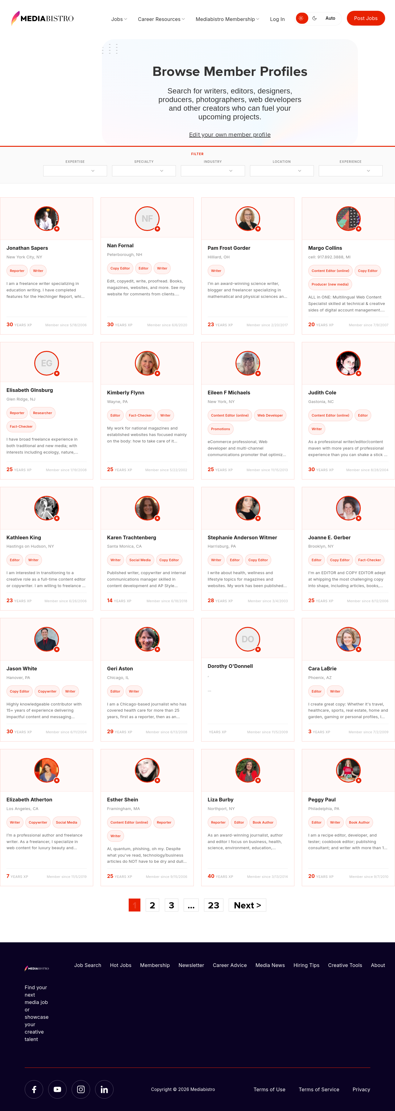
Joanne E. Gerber (329, 537)
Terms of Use (269, 1089)
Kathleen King (23, 537)
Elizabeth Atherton (29, 799)
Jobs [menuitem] (117, 19)
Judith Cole (322, 392)
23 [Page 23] (213, 905)
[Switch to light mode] (302, 18)
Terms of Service (319, 1089)
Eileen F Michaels (229, 392)
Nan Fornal (120, 245)
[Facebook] (34, 1089)
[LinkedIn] (104, 1089)
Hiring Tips (306, 965)
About (378, 965)
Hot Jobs (120, 965)
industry (213, 161)
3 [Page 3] (171, 905)
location (282, 161)
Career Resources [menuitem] (159, 19)
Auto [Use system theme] (330, 18)
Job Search (88, 965)
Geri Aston (120, 668)
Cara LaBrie (322, 668)
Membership (155, 965)
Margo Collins (325, 248)
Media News (270, 965)
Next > (247, 905)
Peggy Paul (322, 799)
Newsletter (191, 965)
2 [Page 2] (152, 905)
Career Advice (230, 965)
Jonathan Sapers (27, 248)
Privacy (361, 1089)
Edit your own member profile (230, 134)
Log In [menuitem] (277, 19)
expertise (75, 161)
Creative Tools (345, 965)
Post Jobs (366, 18)
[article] (46, 266)
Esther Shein (122, 799)
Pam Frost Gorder (229, 248)
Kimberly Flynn (125, 392)
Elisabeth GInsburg (29, 390)
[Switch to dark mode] (316, 18)
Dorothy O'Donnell (230, 666)
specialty (144, 161)
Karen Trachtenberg (131, 537)
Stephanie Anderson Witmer (242, 537)
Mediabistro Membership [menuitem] (225, 19)
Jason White (21, 668)
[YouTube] (57, 1089)
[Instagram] (81, 1089)
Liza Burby (221, 799)
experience (351, 161)
